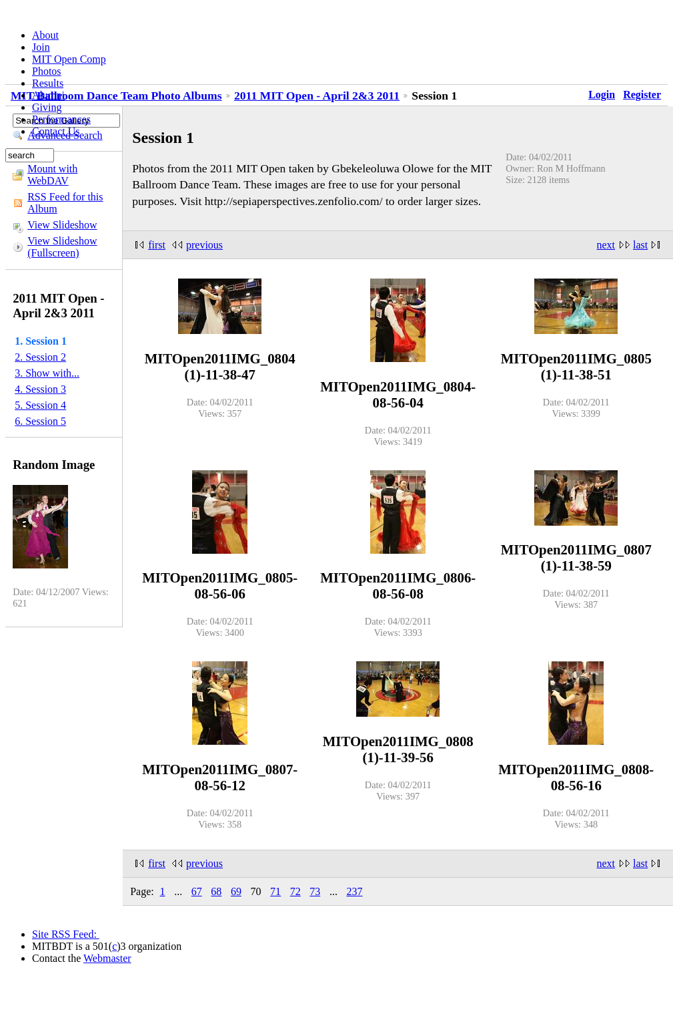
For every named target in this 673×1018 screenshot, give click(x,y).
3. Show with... (47, 373)
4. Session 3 (40, 389)
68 (216, 891)
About (45, 35)
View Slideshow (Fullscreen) (62, 247)
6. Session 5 (40, 421)
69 (236, 891)
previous (204, 244)
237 (354, 891)
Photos (46, 71)
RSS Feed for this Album (65, 202)
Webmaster (107, 958)
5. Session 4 (40, 405)
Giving (46, 107)
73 (314, 891)
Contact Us (56, 131)
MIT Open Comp (69, 59)
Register (642, 94)
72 (295, 891)
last (640, 244)
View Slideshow (62, 224)
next (606, 244)
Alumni (48, 95)
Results (47, 83)
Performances (61, 119)
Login (601, 94)
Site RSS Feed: (65, 934)
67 (196, 891)
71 (275, 891)
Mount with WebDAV (52, 174)
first (156, 244)
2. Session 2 (40, 357)
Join (41, 47)
